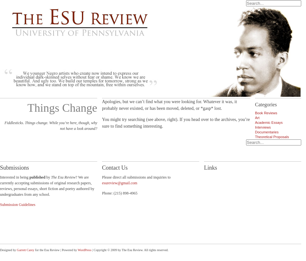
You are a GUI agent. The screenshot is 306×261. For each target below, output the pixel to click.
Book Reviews (266, 113)
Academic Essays (269, 122)
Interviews (263, 127)
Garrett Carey (25, 250)
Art (257, 118)
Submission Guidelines (17, 204)
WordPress (84, 250)
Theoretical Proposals (272, 137)
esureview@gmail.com (119, 183)
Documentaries (267, 132)
